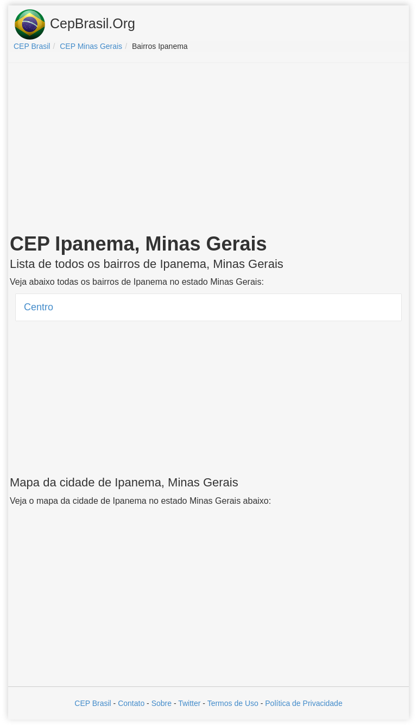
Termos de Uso (232, 703)
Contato (131, 703)
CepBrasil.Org (74, 24)
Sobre (161, 703)
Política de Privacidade (303, 703)
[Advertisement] (208, 150)
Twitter (189, 703)
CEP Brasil (92, 703)
